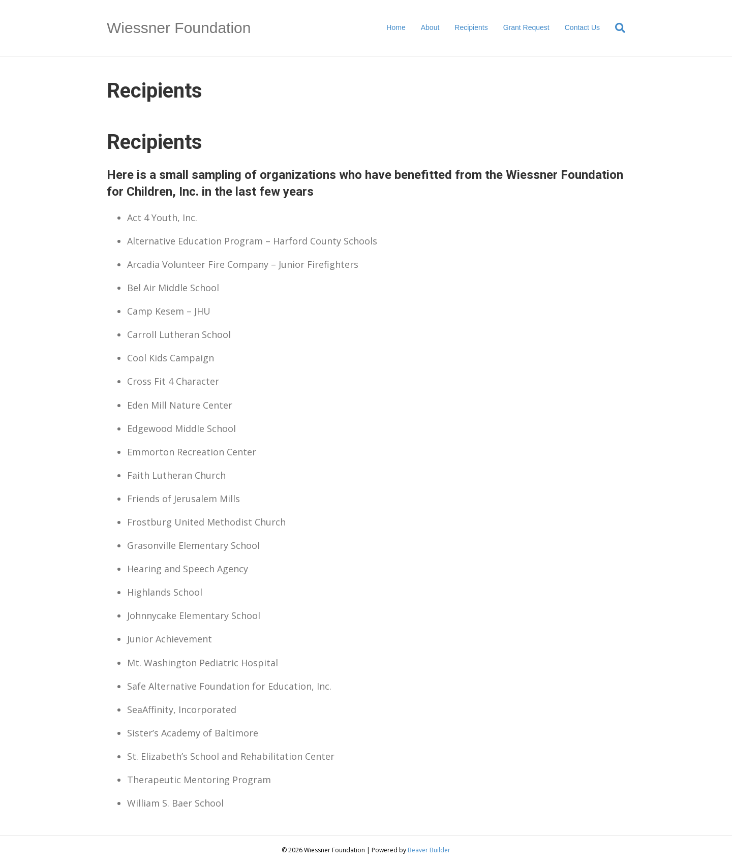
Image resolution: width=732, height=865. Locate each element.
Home (395, 27)
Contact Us (582, 27)
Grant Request (526, 27)
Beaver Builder (429, 850)
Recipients (470, 27)
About (430, 27)
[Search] (616, 28)
